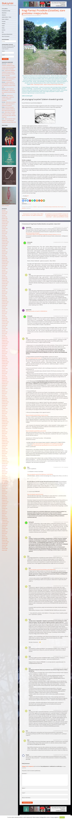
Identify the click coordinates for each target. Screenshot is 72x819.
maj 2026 (4, 210)
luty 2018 (4, 375)
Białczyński (7, 3)
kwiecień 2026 (4, 211)
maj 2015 (4, 430)
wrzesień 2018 (5, 363)
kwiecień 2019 (4, 351)
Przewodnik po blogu (6, 10)
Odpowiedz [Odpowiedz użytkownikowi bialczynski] (66, 242)
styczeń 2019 (4, 356)
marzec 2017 (4, 393)
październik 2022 (5, 281)
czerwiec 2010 (4, 528)
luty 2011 (4, 515)
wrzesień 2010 (5, 523)
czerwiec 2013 (4, 468)
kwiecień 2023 (4, 271)
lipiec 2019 (4, 346)
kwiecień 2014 (4, 451)
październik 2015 (5, 421)
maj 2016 (4, 410)
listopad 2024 (4, 240)
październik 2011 (5, 501)
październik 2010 (5, 521)
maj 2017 (4, 390)
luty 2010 (4, 535)
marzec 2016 (4, 413)
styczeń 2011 (4, 516)
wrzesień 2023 (5, 263)
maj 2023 (4, 270)
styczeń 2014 (4, 456)
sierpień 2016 (4, 405)
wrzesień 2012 (5, 483)
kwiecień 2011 (4, 511)
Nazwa (23, 788)
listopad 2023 (4, 260)
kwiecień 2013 (4, 471)
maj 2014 (4, 450)
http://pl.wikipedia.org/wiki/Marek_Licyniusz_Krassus (37, 415)
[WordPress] (39, 201)
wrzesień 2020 (5, 323)
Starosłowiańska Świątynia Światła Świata (50, 206)
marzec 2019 (4, 353)
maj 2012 (4, 490)
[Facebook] (23, 201)
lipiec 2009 (4, 546)
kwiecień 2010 (4, 531)
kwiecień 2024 (4, 251)
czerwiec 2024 (4, 248)
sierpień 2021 (4, 305)
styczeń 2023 (4, 276)
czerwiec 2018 (4, 368)
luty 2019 (4, 355)
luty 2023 (4, 275)
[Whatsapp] (32, 201)
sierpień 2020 (4, 325)
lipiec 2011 (4, 506)
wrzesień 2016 (5, 403)
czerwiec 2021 (4, 308)
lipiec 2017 (4, 386)
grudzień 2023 (5, 258)
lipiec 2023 (4, 266)
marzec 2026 (4, 213)
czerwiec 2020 (4, 328)
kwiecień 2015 (4, 431)
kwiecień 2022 (4, 291)
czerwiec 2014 (4, 448)
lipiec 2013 (4, 466)
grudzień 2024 (5, 238)
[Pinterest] (30, 201)
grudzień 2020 (5, 318)
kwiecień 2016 (4, 411)
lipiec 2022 (4, 286)
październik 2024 (5, 241)
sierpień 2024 (4, 245)
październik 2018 (5, 361)
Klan (3, 32)
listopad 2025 (4, 220)
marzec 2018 (4, 373)
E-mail (23, 792)
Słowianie (4, 15)
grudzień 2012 (5, 478)
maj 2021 (4, 310)
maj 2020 (4, 330)
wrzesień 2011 (5, 503)
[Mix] (37, 201)
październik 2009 (5, 541)
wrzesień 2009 (5, 543)
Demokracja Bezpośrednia (7, 34)
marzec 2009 (4, 550)
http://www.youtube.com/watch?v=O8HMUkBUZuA (36, 311)
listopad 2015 (4, 420)
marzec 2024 (4, 253)
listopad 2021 (4, 300)
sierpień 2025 (4, 225)
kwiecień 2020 (4, 331)
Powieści (3, 23)
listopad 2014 (4, 440)
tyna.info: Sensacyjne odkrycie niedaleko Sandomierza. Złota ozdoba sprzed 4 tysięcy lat (8, 109)
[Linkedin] (35, 201)
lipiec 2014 (4, 446)
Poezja (3, 27)
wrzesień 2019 (5, 343)
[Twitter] (28, 201)
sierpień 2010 (4, 525)
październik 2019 (5, 341)
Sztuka (3, 25)
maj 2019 (4, 350)
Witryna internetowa (26, 797)
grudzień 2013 (5, 458)
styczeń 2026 (4, 216)
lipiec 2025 (4, 226)
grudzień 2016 (5, 398)
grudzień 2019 (5, 338)
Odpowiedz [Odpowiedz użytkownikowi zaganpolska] (66, 227)
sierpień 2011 (4, 505)
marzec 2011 (4, 513)
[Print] (42, 201)
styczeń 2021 (4, 316)
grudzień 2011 (5, 498)
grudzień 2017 (5, 378)
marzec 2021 (4, 313)
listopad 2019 (4, 340)
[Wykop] (25, 201)
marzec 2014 (4, 453)
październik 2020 (5, 321)
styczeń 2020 (4, 336)
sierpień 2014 (4, 445)
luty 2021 (4, 315)
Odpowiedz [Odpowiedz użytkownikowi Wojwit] (66, 754)
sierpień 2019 (4, 345)
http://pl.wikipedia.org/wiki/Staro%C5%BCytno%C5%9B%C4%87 (42, 569)
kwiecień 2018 (4, 371)
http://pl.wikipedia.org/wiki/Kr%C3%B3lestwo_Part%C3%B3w (40, 474)
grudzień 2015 (5, 418)
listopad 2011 (4, 500)
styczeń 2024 (4, 256)
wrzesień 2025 (5, 223)
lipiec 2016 (4, 406)
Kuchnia (3, 30)
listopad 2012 (4, 480)
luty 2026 (4, 215)
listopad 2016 (4, 400)
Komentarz (24, 773)
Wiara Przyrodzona (5, 36)
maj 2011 (4, 510)
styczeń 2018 (4, 376)
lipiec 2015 (4, 426)
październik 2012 (5, 481)
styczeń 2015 (4, 436)
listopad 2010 (4, 520)
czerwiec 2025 (4, 228)
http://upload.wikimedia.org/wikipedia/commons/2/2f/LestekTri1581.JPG (47, 445)
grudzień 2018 (5, 358)
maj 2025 (4, 230)
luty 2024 (4, 255)
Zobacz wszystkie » (5, 205)
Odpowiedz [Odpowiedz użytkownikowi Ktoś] (66, 274)
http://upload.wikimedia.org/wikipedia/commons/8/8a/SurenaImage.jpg (48, 443)
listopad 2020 (4, 320)
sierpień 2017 (4, 385)
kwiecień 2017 (4, 391)
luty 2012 (4, 495)
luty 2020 (4, 335)
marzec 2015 (4, 433)
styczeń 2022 (4, 296)
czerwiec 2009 (4, 548)
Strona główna (5, 8)
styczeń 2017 (4, 396)
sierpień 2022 (4, 285)
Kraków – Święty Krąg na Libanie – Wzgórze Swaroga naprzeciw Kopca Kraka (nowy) (46, 84)
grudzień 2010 (5, 518)
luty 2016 (4, 415)
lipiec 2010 (4, 526)
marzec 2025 (4, 233)
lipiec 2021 (4, 306)
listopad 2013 (4, 460)
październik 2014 (5, 441)
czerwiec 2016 (4, 408)
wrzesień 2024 (5, 243)
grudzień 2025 (5, 218)
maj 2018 (4, 370)
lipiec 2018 (4, 366)
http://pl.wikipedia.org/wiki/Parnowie (35, 494)
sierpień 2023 (4, 265)
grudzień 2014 (5, 438)
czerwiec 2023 (4, 268)
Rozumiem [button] (62, 817)
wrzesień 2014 (5, 443)
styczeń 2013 (4, 476)
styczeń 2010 (4, 536)
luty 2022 (4, 295)
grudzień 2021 (5, 298)
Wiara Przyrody (60, 206)
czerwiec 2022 (4, 288)
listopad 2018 (4, 360)
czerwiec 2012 (4, 488)
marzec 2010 (4, 533)
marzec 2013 (4, 473)
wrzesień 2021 (5, 303)
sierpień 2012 (4, 485)
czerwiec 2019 (4, 348)
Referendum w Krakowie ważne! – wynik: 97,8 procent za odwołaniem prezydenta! (9, 79)
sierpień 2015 (4, 425)
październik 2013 (5, 461)
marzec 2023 (4, 273)
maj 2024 (4, 250)
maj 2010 (4, 530)
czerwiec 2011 (4, 508)
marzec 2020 (4, 333)
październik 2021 (5, 301)
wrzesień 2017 (5, 383)
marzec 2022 (4, 293)
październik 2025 (5, 221)
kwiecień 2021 (4, 311)
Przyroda (3, 21)
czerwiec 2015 (4, 428)
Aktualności (4, 12)
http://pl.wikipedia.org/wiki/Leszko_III (34, 358)
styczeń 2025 (4, 236)
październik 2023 (5, 261)
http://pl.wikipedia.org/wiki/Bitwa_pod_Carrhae (36, 430)
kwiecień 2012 (4, 491)
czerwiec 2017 (4, 388)
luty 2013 (4, 475)
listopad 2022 (4, 280)
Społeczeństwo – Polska (6, 17)
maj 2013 (4, 470)
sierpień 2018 (4, 365)
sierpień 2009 (4, 545)
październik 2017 (5, 381)
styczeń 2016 (4, 416)
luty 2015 (4, 435)
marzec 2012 (4, 493)
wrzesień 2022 (5, 283)
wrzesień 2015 (5, 423)
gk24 (27, 195)
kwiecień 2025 (4, 231)
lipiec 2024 (4, 246)
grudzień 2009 (5, 538)
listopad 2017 (4, 380)
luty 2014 (4, 455)
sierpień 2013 (4, 465)
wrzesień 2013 (5, 463)
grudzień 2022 (5, 278)
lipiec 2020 (4, 326)
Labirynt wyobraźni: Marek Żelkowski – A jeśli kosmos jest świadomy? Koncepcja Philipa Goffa (9, 120)
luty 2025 (4, 235)
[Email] (44, 201)
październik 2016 (5, 401)
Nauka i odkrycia (5, 19)
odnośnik (23, 208)
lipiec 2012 (4, 486)
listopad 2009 (4, 540)
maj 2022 (4, 290)
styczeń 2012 (4, 496)
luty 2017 (4, 395)
